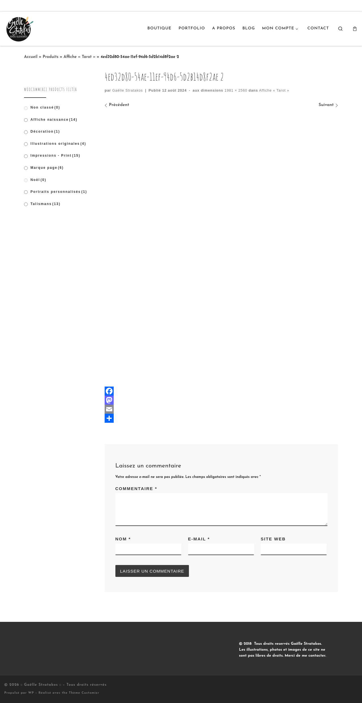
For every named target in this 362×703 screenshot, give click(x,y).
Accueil (31, 57)
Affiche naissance (54, 120)
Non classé (45, 107)
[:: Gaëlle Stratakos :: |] (19, 27)
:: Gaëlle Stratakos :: (41, 685)
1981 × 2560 (235, 90)
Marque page (47, 168)
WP (31, 693)
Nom (123, 538)
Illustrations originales (58, 144)
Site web (273, 538)
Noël (38, 180)
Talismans (46, 204)
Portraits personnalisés (59, 192)
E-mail (199, 538)
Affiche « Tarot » (80, 57)
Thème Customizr (84, 693)
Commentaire (136, 488)
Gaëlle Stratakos (127, 90)
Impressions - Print (56, 156)
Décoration (45, 131)
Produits (51, 57)
